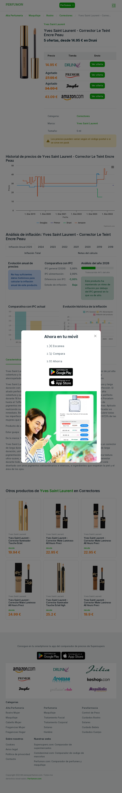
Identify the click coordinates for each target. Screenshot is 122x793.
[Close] (95, 336)
